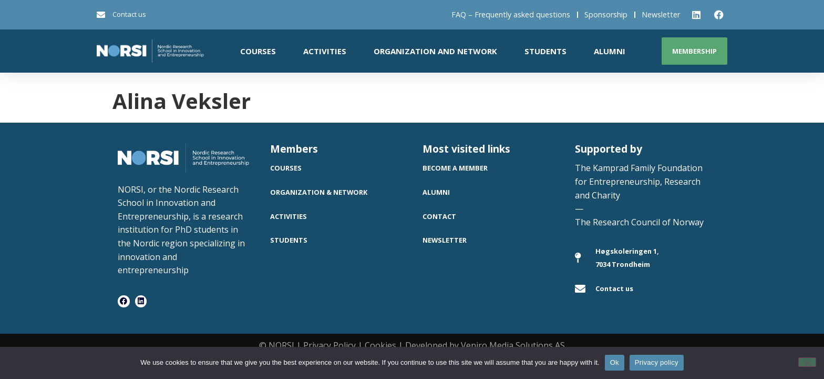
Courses (258, 51)
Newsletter (661, 14)
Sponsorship (605, 14)
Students (545, 51)
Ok (614, 362)
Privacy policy (656, 362)
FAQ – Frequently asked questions (510, 14)
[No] (807, 362)
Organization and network (435, 51)
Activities (324, 51)
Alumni (609, 51)
